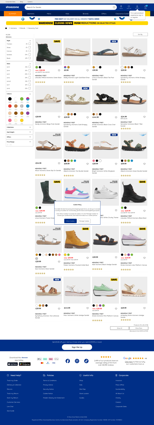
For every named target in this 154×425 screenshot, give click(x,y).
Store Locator (84, 393)
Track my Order (12, 380)
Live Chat (10, 406)
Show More (138, 328)
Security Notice (48, 389)
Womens (13, 28)
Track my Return (12, 393)
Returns (9, 389)
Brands (22, 28)
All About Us (120, 393)
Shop (81, 380)
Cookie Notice (48, 393)
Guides (81, 398)
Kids (80, 385)
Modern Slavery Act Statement (53, 398)
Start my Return (12, 398)
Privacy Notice (48, 385)
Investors (119, 380)
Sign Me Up (77, 347)
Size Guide (10, 411)
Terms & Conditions (50, 380)
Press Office (120, 385)
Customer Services (13, 402)
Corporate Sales (121, 406)
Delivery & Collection (14, 385)
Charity (118, 398)
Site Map (82, 389)
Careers (118, 402)
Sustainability (120, 389)
